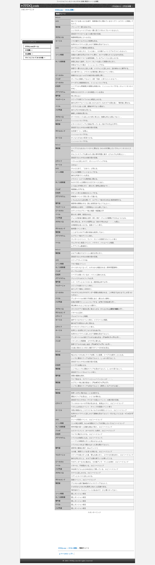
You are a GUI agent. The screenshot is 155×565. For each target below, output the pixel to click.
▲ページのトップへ (66, 554)
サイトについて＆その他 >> (35, 58)
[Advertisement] (73, 530)
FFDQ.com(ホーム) (32, 46)
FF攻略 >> (29, 50)
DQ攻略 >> (29, 54)
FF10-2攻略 (69, 10)
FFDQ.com (59, 10)
